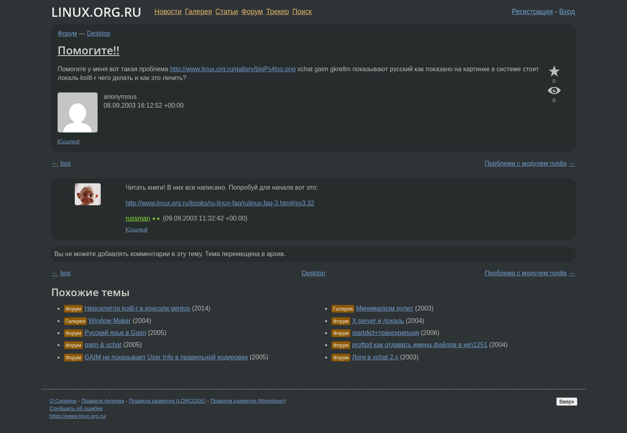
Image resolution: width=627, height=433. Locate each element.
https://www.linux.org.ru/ (78, 416)
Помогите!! (89, 50)
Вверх (566, 402)
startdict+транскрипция (385, 332)
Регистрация (532, 12)
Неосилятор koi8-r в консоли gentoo (137, 308)
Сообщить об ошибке (76, 408)
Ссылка (68, 141)
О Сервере (63, 401)
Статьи (226, 12)
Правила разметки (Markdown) (248, 401)
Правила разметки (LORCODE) (167, 401)
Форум (252, 12)
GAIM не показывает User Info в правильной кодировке (166, 357)
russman (138, 218)
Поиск (302, 12)
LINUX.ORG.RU (96, 11)
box (65, 163)
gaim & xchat (102, 344)
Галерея (198, 12)
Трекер (277, 12)
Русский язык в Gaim (115, 332)
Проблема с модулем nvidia (526, 163)
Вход (567, 12)
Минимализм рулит (384, 308)
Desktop (99, 33)
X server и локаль (378, 320)
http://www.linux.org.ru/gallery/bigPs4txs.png (233, 69)
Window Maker (110, 320)
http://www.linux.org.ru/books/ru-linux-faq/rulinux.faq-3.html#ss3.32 (220, 203)
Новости (168, 12)
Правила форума (103, 401)
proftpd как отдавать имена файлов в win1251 (419, 344)
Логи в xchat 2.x (375, 357)
